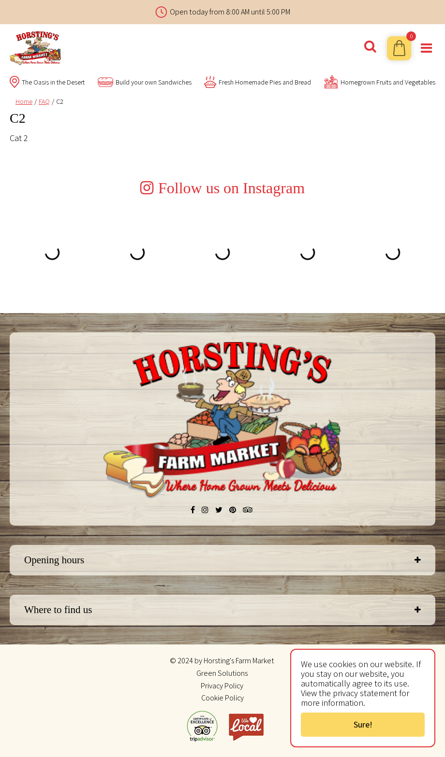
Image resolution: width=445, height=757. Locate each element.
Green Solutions (222, 673)
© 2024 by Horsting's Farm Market (222, 661)
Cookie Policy (222, 698)
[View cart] (399, 48)
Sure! (363, 724)
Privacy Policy (222, 686)
